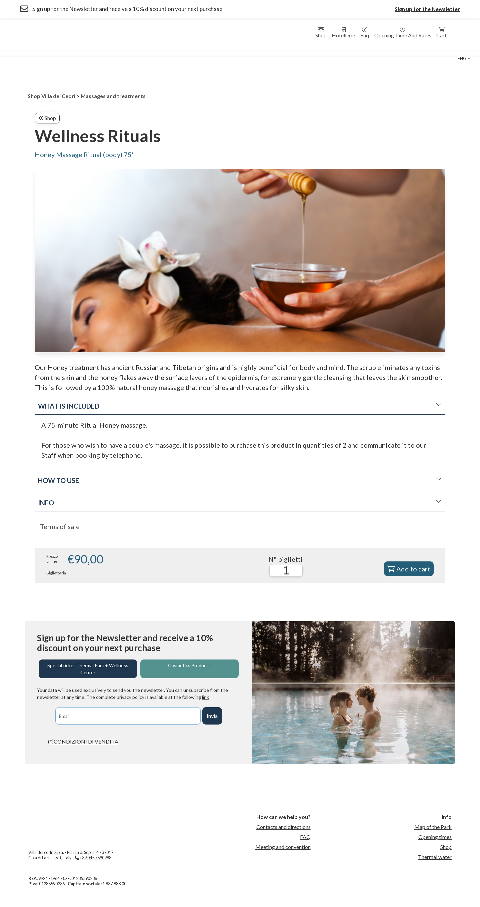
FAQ (305, 837)
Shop (321, 32)
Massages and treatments (113, 96)
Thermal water (435, 857)
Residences (154, 53)
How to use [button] (240, 480)
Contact (396, 53)
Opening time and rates (402, 32)
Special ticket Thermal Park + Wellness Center (87, 668)
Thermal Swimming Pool (287, 53)
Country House (192, 53)
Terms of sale (60, 526)
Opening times (435, 837)
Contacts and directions (283, 827)
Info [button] (240, 503)
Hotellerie (343, 32)
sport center (337, 53)
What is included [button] (240, 406)
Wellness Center (62, 53)
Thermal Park (19, 53)
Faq (364, 32)
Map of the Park (433, 827)
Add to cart (408, 569)
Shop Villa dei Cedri (51, 96)
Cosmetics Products (189, 665)
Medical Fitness (235, 53)
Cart (441, 32)
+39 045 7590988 (95, 857)
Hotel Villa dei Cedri (111, 53)
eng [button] (462, 58)
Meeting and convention (283, 847)
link (205, 697)
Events (368, 53)
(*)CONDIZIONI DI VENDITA (83, 741)
